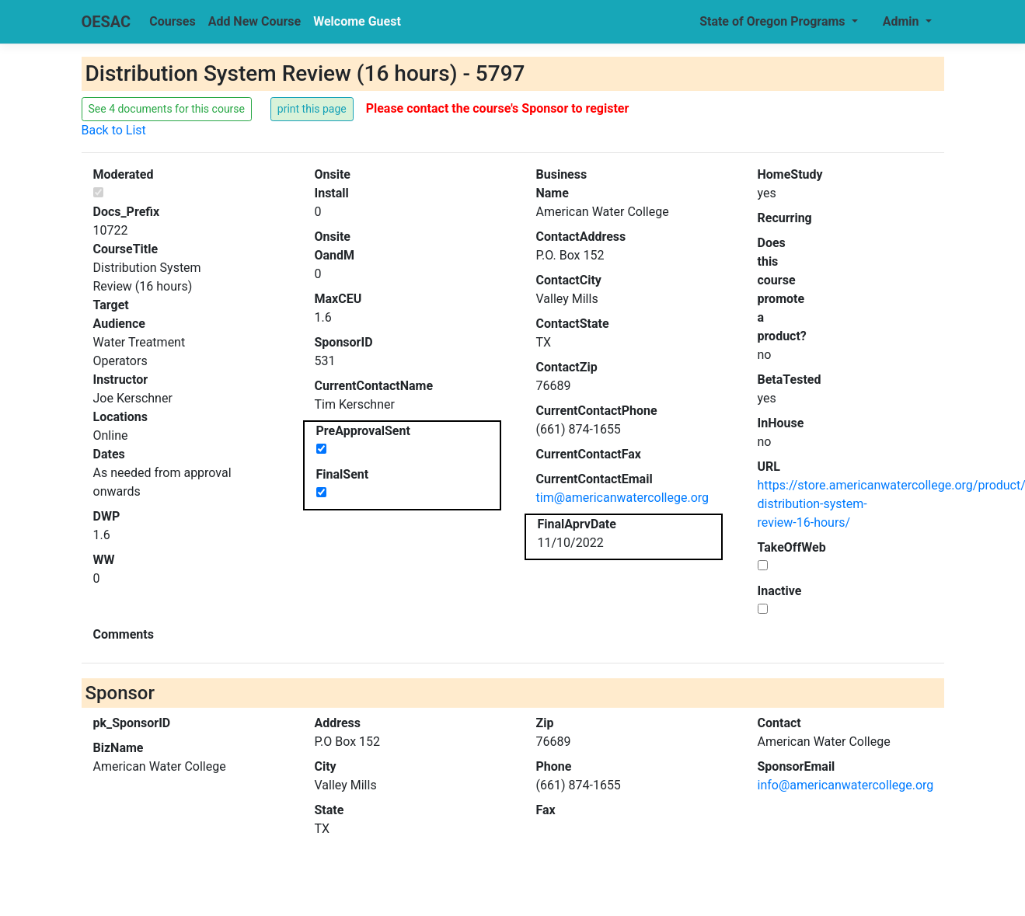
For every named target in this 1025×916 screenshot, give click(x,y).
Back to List (114, 130)
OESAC (106, 21)
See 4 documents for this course (167, 109)
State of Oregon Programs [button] (773, 21)
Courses (172, 21)
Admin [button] (902, 21)
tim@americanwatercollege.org (622, 497)
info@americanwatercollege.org (846, 785)
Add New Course (255, 21)
